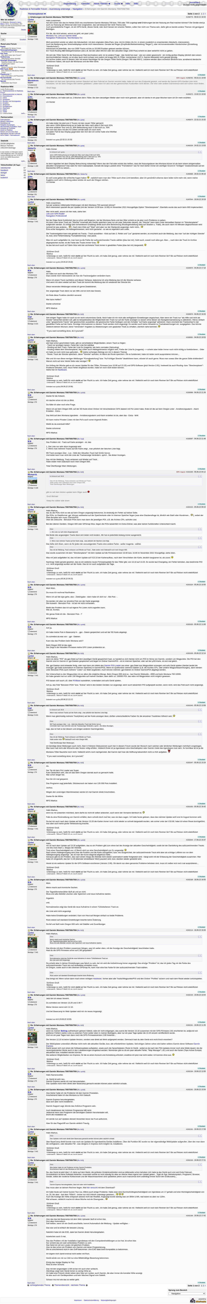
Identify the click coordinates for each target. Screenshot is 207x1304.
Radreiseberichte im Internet (12, 94)
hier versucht (92, 1188)
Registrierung (70, 3)
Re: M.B (80, 314)
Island (5, 110)
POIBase (76, 680)
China (5, 98)
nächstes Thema (79, 1285)
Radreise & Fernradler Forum (33, 9)
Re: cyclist (81, 78)
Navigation (78, 9)
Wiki (136, 3)
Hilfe (128, 3)
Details (23, 30)
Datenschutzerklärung (91, 1300)
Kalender (85, 3)
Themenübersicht (60, 1285)
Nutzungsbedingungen (108, 1300)
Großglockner (7, 106)
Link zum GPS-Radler (55, 214)
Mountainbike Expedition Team (10, 126)
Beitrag (64, 1031)
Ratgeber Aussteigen (7, 125)
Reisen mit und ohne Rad (9, 132)
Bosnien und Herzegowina (12, 101)
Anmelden (194, 2)
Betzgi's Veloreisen (6, 121)
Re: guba (81, 120)
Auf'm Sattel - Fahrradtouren (10, 135)
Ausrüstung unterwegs (59, 9)
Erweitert (23, 39)
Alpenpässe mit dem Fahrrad (10, 133)
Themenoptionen (37, 14)
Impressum (78, 1300)
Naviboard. (62, 370)
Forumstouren (7, 96)
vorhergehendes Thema (38, 1285)
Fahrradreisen (5, 119)
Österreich (6, 108)
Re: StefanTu (82, 174)
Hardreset (97, 978)
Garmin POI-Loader (112, 665)
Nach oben (31, 75)
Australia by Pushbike (7, 128)
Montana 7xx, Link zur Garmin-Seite (61, 36)
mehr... (23, 113)
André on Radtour (6, 130)
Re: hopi (81, 439)
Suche (117, 3)
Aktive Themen (101, 3)
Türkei (5, 111)
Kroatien (5, 103)
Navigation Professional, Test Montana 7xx (64, 38)
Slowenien (6, 105)
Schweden (6, 99)
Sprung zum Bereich (177, 1290)
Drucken (201, 75)
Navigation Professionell (56, 216)
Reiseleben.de (5, 123)
